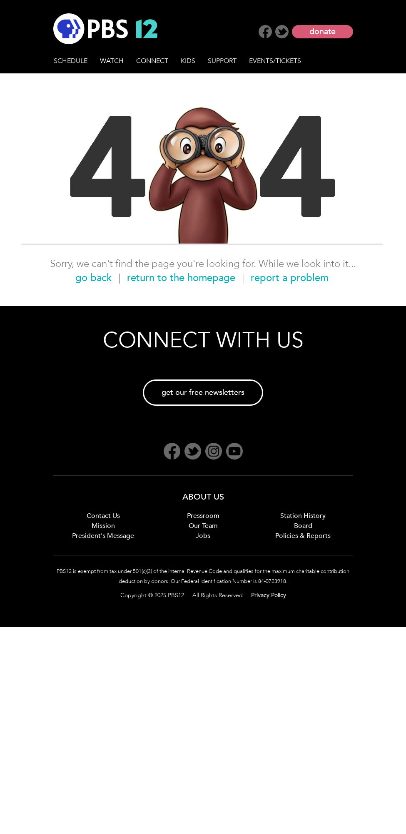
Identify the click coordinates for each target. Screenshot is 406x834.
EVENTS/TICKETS (275, 60)
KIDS (188, 60)
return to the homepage (181, 278)
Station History (303, 515)
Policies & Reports (303, 535)
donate (322, 31)
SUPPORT (222, 60)
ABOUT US (203, 496)
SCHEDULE (70, 60)
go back (93, 278)
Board (303, 525)
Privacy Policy (268, 595)
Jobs (203, 535)
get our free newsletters (203, 392)
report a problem (290, 278)
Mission (103, 525)
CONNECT (152, 60)
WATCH (112, 60)
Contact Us (103, 515)
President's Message (103, 535)
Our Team (203, 525)
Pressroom (203, 515)
